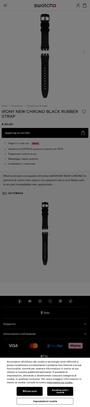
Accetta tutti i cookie (60, 391)
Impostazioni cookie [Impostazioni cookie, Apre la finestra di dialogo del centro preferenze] (45, 401)
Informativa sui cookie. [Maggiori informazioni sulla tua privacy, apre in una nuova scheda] (60, 382)
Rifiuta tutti (30, 391)
